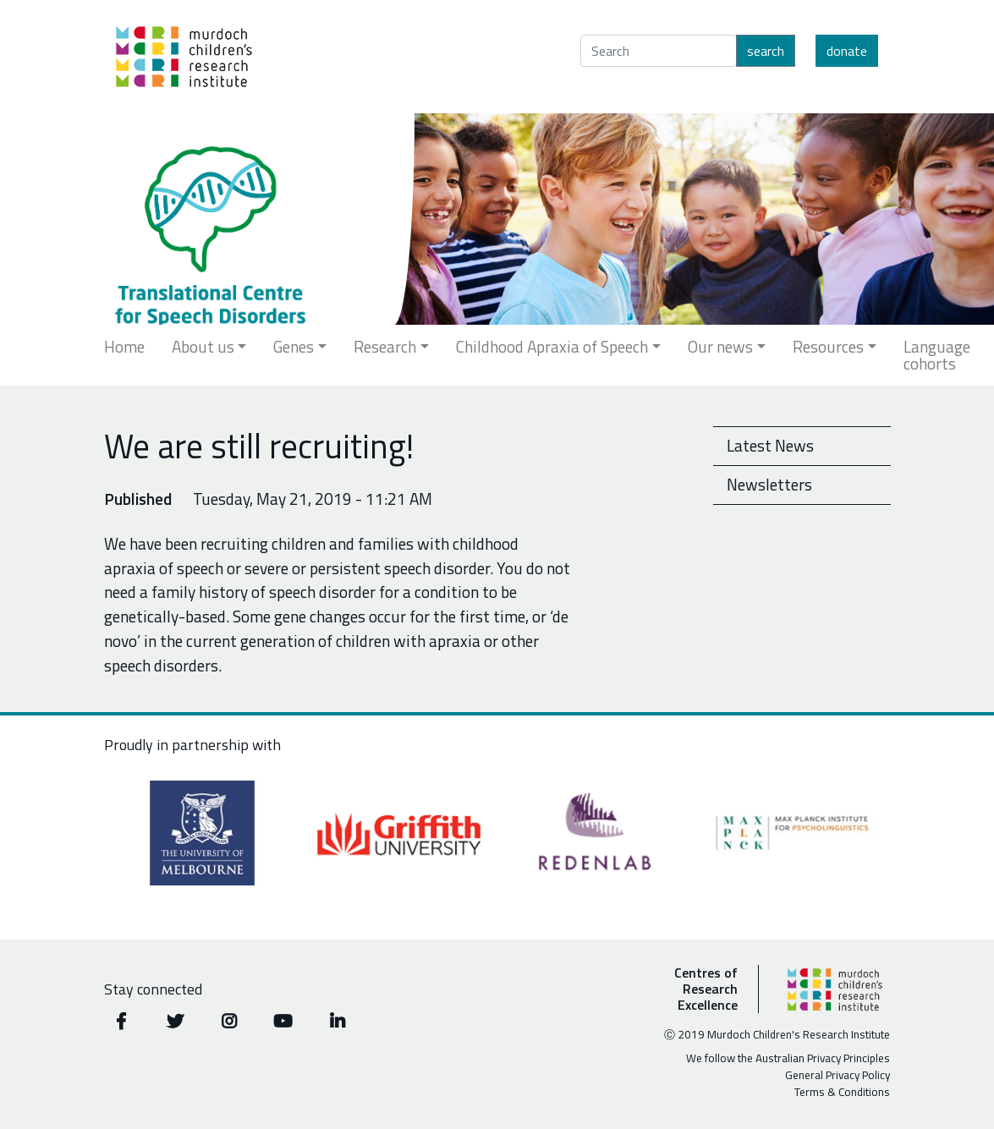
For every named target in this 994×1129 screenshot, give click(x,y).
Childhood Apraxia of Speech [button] (552, 346)
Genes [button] (293, 346)
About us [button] (203, 346)
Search (765, 51)
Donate (847, 51)
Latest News (770, 445)
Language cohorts (936, 354)
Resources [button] (828, 346)
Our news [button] (720, 346)
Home (124, 346)
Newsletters (769, 484)
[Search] (658, 51)
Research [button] (385, 346)
